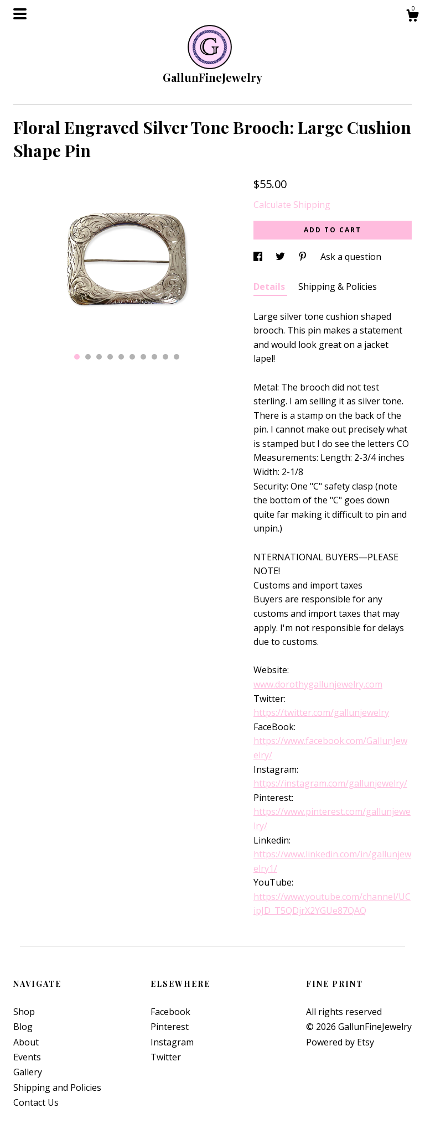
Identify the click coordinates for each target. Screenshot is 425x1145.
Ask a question (350, 257)
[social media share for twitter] (281, 257)
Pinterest (170, 1027)
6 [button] (132, 357)
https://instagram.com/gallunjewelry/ (330, 783)
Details (270, 286)
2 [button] (88, 357)
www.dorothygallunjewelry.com (317, 684)
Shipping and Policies (57, 1087)
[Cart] (412, 16)
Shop (24, 1012)
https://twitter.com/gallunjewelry (321, 712)
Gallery (27, 1072)
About (26, 1042)
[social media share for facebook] (259, 257)
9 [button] (165, 357)
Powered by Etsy (340, 1042)
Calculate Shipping (291, 205)
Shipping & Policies (337, 286)
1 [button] (77, 357)
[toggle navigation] (20, 13)
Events (27, 1057)
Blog (23, 1027)
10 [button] (176, 357)
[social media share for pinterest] (303, 257)
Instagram (172, 1042)
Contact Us (36, 1102)
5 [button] (121, 357)
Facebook (170, 1012)
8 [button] (154, 357)
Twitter (166, 1057)
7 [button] (143, 357)
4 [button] (110, 357)
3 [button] (99, 357)
